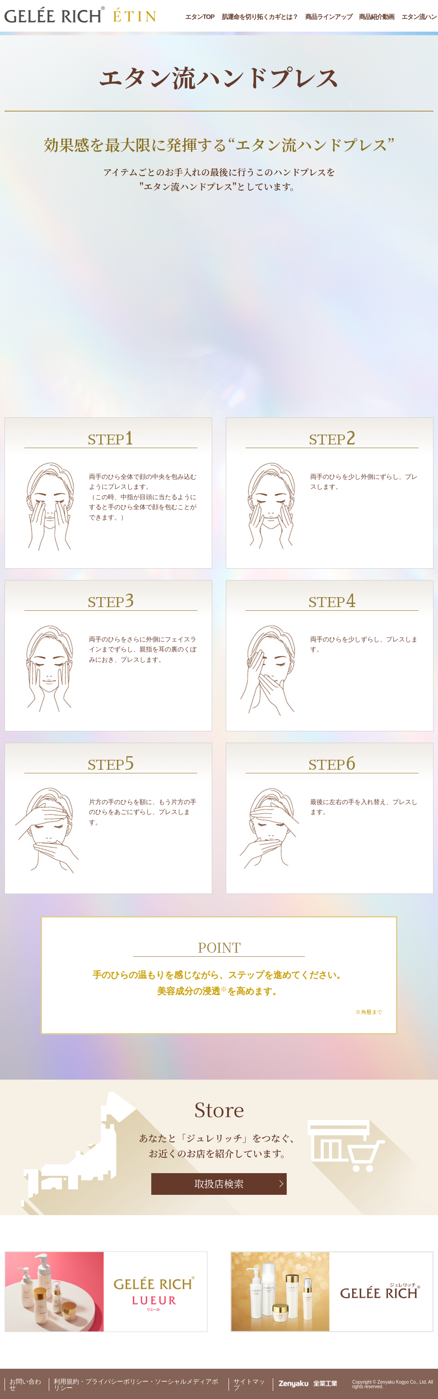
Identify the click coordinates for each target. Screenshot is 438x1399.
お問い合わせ (25, 1384)
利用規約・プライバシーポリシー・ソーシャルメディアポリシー (136, 1384)
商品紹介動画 (376, 16)
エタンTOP (199, 16)
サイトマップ (249, 1384)
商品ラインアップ (328, 16)
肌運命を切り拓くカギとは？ (260, 16)
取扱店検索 (219, 1183)
